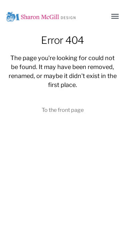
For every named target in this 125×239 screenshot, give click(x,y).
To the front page (63, 110)
